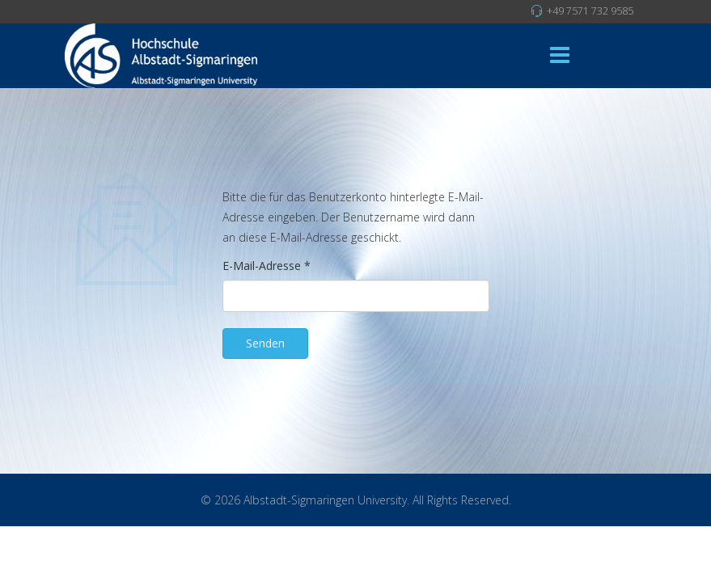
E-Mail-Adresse (266, 265)
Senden (265, 343)
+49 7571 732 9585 (590, 11)
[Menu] (559, 55)
